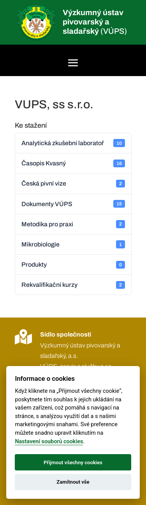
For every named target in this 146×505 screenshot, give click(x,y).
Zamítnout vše (72, 482)
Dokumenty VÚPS (73, 204)
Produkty (73, 265)
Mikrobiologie (73, 244)
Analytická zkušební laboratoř (73, 143)
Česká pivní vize (73, 183)
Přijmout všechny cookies (73, 462)
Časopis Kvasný (73, 163)
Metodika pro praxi (73, 224)
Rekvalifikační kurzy (73, 285)
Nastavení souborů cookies (49, 441)
